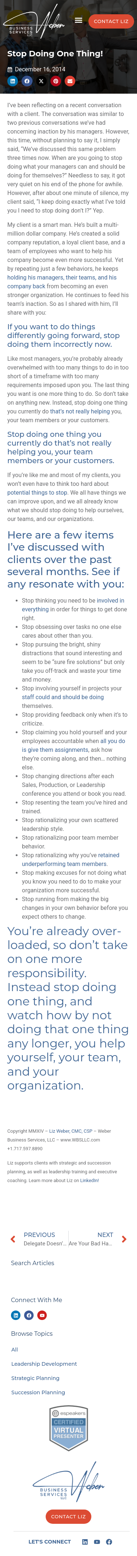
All (14, 1349)
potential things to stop (37, 492)
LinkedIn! (89, 1180)
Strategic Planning (35, 1378)
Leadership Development (44, 1364)
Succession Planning (38, 1392)
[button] (79, 20)
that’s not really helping (80, 411)
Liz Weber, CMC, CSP (70, 1131)
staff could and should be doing (63, 697)
